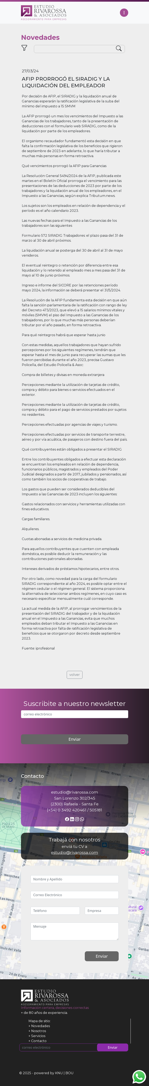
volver (74, 675)
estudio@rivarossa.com (74, 852)
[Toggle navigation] (124, 12)
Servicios (38, 1036)
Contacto (39, 1041)
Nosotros (38, 1031)
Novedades (40, 1026)
